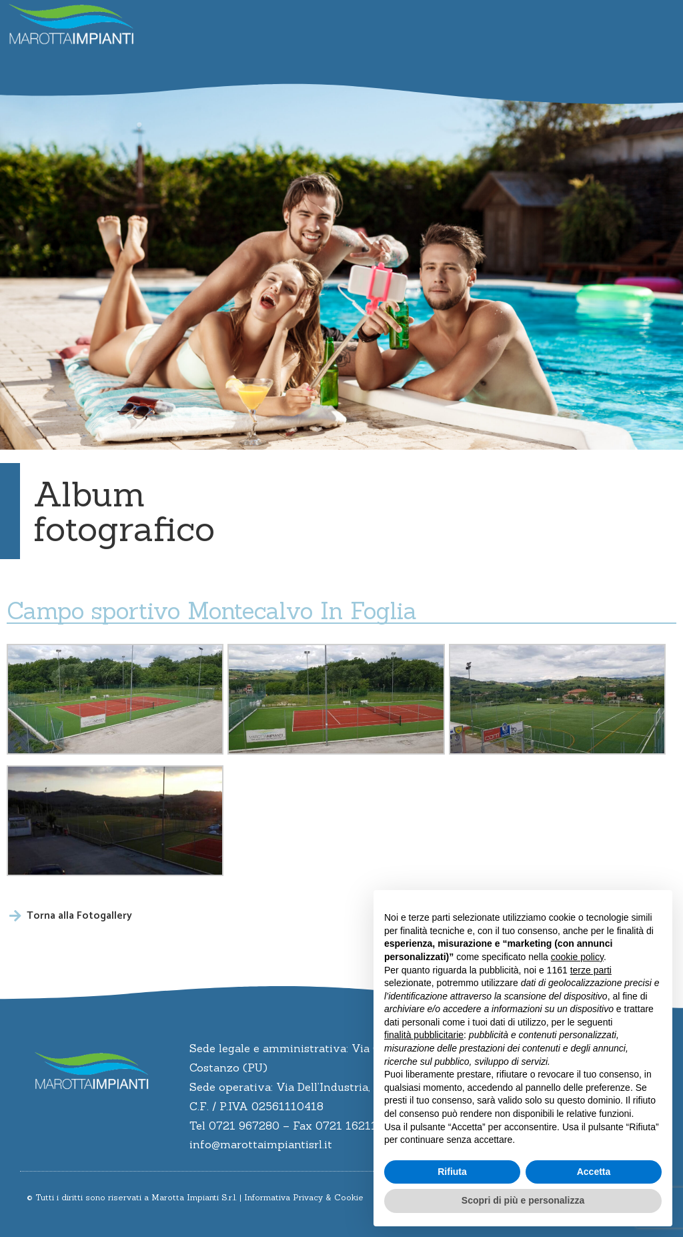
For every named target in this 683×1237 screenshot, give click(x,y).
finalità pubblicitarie (424, 1034)
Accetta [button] (594, 1171)
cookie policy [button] (577, 956)
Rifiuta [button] (452, 1171)
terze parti (591, 970)
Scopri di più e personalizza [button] (523, 1200)
